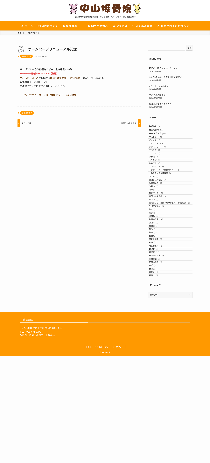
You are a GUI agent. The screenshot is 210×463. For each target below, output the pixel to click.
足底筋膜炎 (159, 331)
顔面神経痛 (159, 359)
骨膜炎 (157, 375)
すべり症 (158, 167)
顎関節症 (158, 353)
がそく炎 (158, 151)
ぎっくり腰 (160, 156)
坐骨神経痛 (160, 240)
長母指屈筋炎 (160, 347)
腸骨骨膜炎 (159, 320)
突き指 (157, 275)
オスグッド (159, 145)
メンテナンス (160, 195)
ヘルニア (158, 184)
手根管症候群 (160, 264)
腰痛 (157, 309)
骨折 (156, 364)
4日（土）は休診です (170, 88)
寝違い (157, 251)
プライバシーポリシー (114, 453)
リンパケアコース (29, 77)
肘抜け (157, 292)
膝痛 (157, 325)
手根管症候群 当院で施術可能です (170, 79)
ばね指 (157, 178)
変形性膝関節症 (161, 245)
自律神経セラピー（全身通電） (66, 77)
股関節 (157, 298)
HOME (88, 453)
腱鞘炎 (157, 314)
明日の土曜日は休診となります (170, 70)
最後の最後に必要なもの (170, 105)
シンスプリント (161, 162)
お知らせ (157, 127)
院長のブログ (26, 56)
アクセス (98, 453)
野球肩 (158, 342)
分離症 (157, 228)
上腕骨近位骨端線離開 (164, 206)
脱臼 (156, 303)
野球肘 (158, 336)
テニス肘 (158, 173)
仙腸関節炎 (159, 223)
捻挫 (156, 270)
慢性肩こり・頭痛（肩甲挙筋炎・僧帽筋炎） (170, 258)
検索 (189, 47)
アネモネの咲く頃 (170, 96)
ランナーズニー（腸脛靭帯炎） (168, 201)
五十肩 (157, 212)
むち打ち (158, 189)
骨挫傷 (157, 370)
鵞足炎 (157, 381)
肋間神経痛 (160, 286)
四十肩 (158, 234)
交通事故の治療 (161, 217)
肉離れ (158, 281)
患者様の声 (159, 133)
